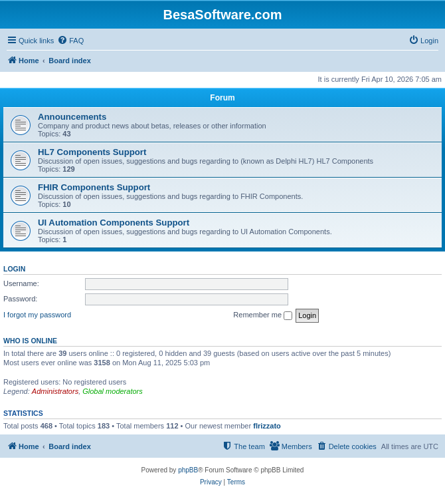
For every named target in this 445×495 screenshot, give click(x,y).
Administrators (55, 391)
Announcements (72, 117)
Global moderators (112, 391)
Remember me (262, 315)
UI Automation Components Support (113, 223)
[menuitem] (70, 41)
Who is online (30, 341)
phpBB (188, 470)
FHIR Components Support (94, 187)
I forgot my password (37, 315)
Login (14, 269)
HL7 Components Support (92, 152)
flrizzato (267, 426)
